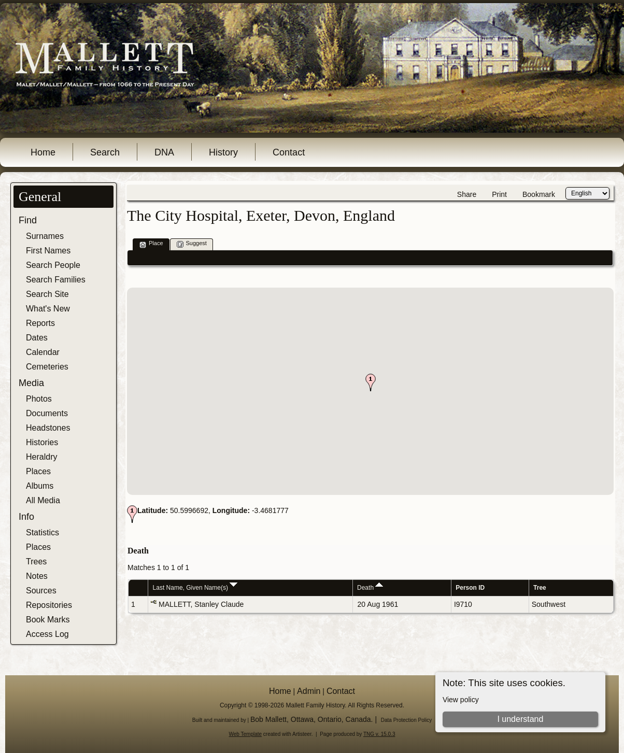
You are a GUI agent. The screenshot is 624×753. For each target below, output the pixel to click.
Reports (40, 323)
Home (43, 152)
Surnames (45, 236)
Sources (41, 590)
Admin (308, 691)
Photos (39, 398)
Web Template (245, 734)
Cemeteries (47, 366)
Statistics (42, 532)
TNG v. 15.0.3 (379, 734)
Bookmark (538, 194)
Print (499, 194)
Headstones (48, 427)
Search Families (56, 279)
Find (28, 220)
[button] (370, 382)
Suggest (192, 244)
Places (38, 471)
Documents (47, 413)
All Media (43, 500)
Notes (37, 576)
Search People (53, 265)
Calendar (43, 352)
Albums (39, 485)
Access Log (47, 634)
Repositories (49, 605)
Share (466, 194)
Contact (289, 152)
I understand (520, 719)
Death (370, 587)
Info (26, 517)
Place (151, 244)
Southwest (548, 604)
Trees (36, 561)
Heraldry (41, 456)
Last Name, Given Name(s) (195, 587)
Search (105, 152)
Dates (37, 337)
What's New (48, 308)
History (223, 152)
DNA (164, 152)
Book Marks (47, 619)
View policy (461, 699)
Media (31, 383)
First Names (48, 250)
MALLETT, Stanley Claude (201, 604)
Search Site (47, 294)
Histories (42, 442)
